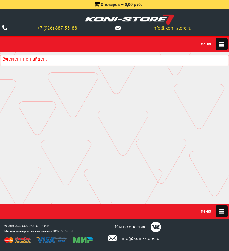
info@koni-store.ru (171, 28)
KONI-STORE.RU (64, 231)
